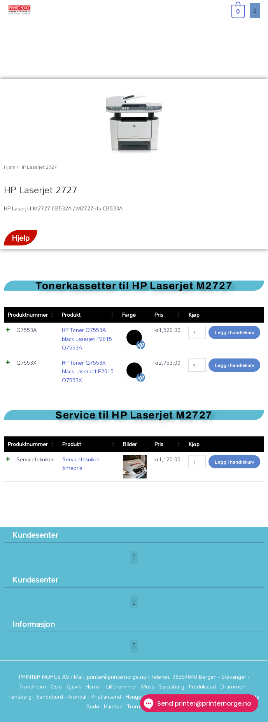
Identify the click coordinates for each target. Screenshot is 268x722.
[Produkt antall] (197, 332)
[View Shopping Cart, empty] (237, 10)
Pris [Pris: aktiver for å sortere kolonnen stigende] (158, 314)
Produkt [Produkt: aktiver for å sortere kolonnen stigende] (71, 314)
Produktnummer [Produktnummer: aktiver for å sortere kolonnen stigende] (28, 314)
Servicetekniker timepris (81, 463)
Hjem (10, 167)
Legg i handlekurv (234, 332)
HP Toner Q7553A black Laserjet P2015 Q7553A (87, 339)
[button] (134, 557)
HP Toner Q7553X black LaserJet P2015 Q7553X (88, 371)
